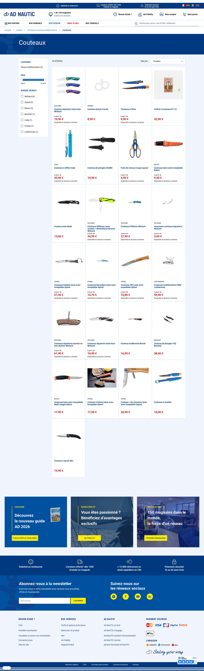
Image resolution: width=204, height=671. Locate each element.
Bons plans (78, 24)
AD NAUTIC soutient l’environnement (120, 636)
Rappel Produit (67, 645)
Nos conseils (98, 24)
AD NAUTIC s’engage (113, 630)
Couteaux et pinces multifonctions (42, 31)
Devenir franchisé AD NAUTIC (116, 645)
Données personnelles (99, 665)
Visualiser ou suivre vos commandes (34, 636)
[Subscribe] (78, 601)
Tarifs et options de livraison (73, 625)
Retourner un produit (70, 630)
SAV (63, 636)
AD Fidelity (65, 640)
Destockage (58, 24)
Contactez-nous (26, 640)
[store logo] (19, 14)
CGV (84, 665)
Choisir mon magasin (62, 15)
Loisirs (19, 31)
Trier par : (145, 62)
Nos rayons (13, 24)
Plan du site (24, 645)
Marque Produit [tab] (29, 92)
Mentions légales (71, 665)
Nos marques (36, 24)
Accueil (8, 31)
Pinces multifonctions (32, 68)
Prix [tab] (23, 76)
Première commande (28, 630)
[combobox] (166, 23)
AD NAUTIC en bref (112, 625)
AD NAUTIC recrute (112, 640)
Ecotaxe (136, 665)
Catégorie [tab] (26, 63)
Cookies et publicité (120, 665)
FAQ (20, 625)
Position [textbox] (157, 62)
